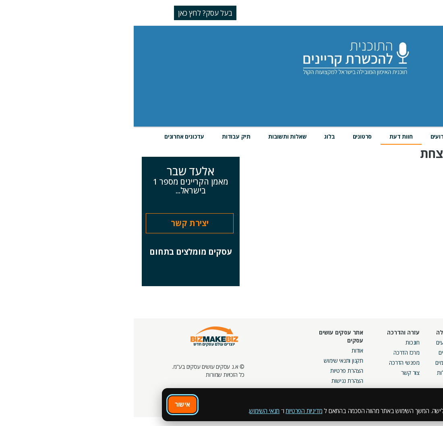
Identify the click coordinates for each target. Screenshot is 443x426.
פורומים (310, 362)
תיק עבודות (102, 136)
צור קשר (276, 372)
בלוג (195, 136)
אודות (224, 350)
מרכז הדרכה (273, 352)
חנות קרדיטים (416, 352)
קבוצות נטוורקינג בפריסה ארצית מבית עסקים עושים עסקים (347, 370)
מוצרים (341, 136)
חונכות (279, 342)
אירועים (306, 136)
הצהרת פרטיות (213, 370)
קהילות (310, 372)
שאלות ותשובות (154, 136)
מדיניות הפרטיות (170, 411)
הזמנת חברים (417, 362)
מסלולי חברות (360, 342)
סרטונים (228, 136)
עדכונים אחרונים (50, 136)
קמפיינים (365, 352)
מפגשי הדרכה (270, 362)
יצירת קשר (56, 223)
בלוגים (311, 352)
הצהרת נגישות (214, 380)
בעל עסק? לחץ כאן (71, 13)
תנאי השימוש (131, 411)
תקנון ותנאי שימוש (210, 360)
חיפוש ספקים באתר (409, 342)
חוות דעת (267, 136)
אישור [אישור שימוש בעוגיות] (48, 404)
